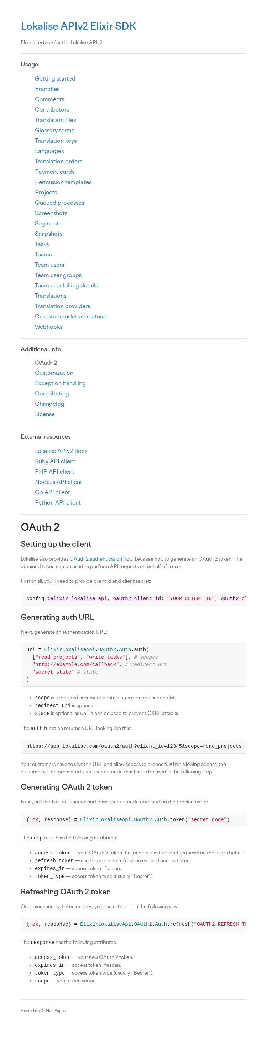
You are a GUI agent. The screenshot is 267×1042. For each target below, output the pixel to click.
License (45, 414)
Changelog (49, 403)
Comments (49, 99)
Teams (43, 254)
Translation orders (58, 161)
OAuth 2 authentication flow (100, 559)
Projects (46, 192)
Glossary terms (54, 130)
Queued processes (59, 202)
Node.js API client (58, 482)
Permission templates (63, 182)
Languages (49, 151)
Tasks (42, 244)
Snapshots (48, 233)
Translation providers (62, 306)
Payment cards (54, 171)
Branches (47, 89)
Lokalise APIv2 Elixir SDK (78, 26)
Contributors (52, 109)
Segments (48, 223)
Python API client (58, 502)
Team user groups (58, 275)
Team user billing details (66, 285)
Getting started (55, 78)
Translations (50, 295)
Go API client (52, 492)
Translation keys (56, 140)
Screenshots (51, 213)
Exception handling (60, 383)
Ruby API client (55, 461)
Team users (49, 264)
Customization (54, 372)
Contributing (52, 393)
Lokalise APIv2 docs (61, 451)
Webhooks (48, 326)
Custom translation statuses (71, 316)
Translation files (55, 120)
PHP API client (54, 471)
